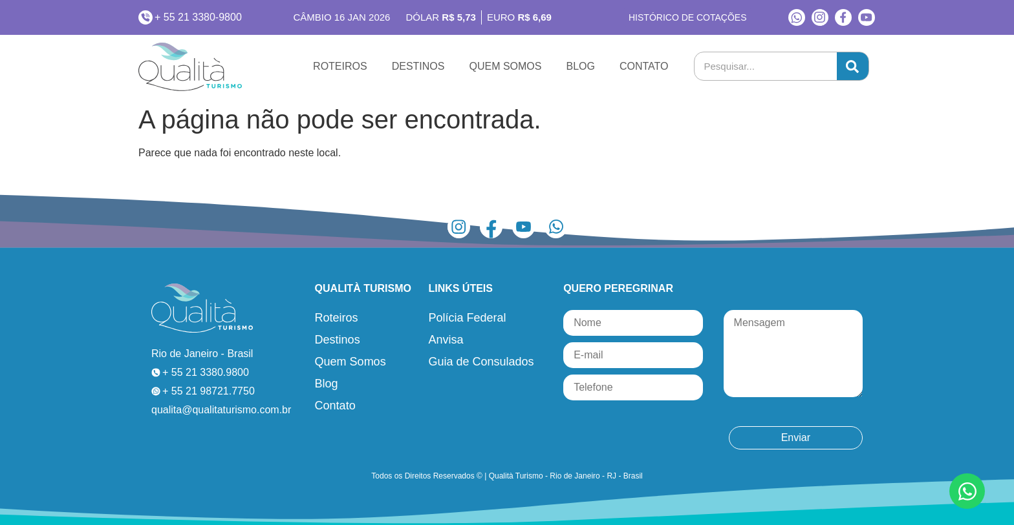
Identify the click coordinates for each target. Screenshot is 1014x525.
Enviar (795, 437)
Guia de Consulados (481, 361)
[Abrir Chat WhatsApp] (967, 491)
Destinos (418, 66)
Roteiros (340, 66)
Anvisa (445, 339)
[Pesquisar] (853, 66)
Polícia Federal (467, 317)
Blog (580, 66)
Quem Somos (505, 66)
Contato (644, 66)
